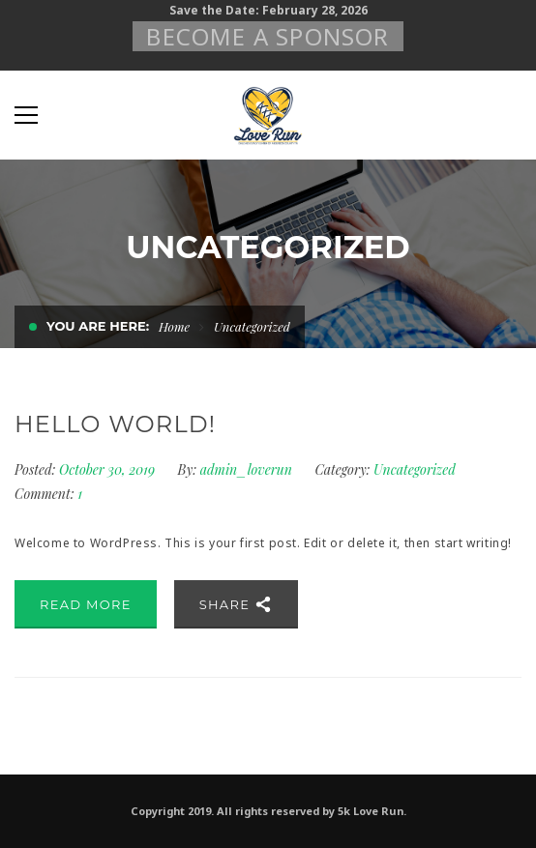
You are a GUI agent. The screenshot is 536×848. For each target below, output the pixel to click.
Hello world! (115, 424)
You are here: (97, 326)
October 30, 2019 (109, 469)
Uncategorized (414, 469)
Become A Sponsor (267, 36)
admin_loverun (246, 469)
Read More (86, 604)
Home (174, 326)
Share (236, 604)
